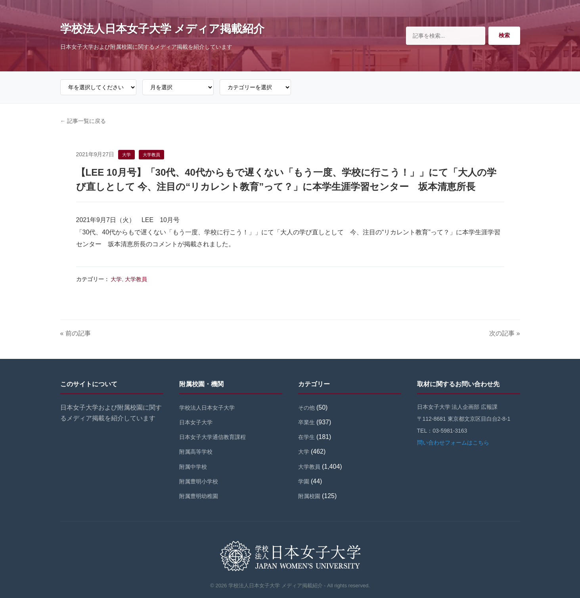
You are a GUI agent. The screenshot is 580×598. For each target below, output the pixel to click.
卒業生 (306, 422)
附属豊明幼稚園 (198, 496)
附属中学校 (193, 467)
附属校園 (309, 496)
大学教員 (136, 279)
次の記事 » (504, 333)
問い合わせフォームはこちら (453, 442)
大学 (116, 279)
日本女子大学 (195, 422)
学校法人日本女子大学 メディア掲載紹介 (162, 29)
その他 (306, 407)
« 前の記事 (75, 333)
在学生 (306, 437)
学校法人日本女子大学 (207, 407)
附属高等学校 (195, 451)
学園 (303, 481)
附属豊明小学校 (198, 481)
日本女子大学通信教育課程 (212, 437)
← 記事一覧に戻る (83, 121)
